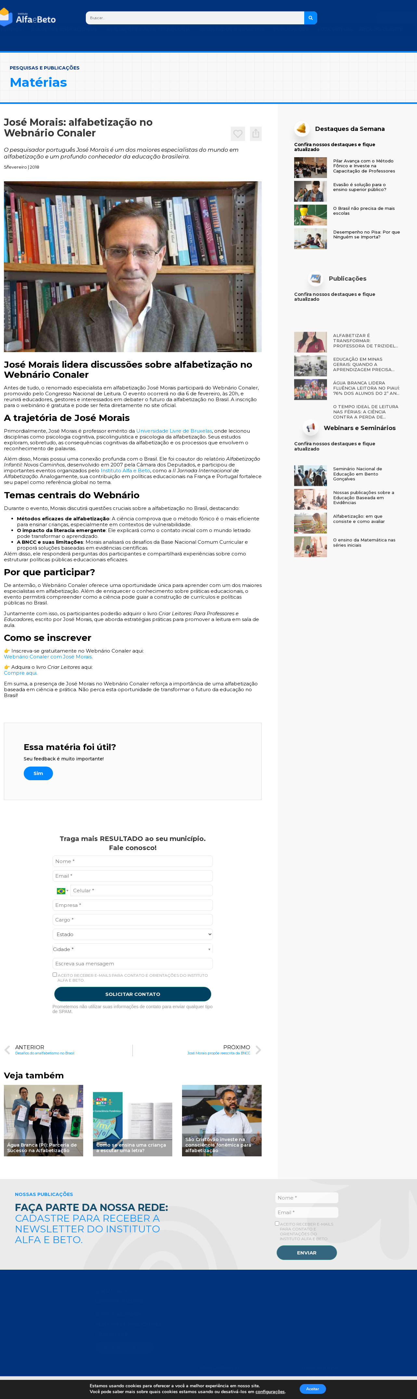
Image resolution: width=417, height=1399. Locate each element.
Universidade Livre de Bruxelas (174, 431)
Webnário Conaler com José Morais (48, 657)
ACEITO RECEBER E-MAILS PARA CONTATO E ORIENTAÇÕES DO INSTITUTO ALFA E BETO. (130, 978)
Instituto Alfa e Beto (124, 470)
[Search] (311, 17)
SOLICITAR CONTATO (132, 994)
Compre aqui (20, 673)
